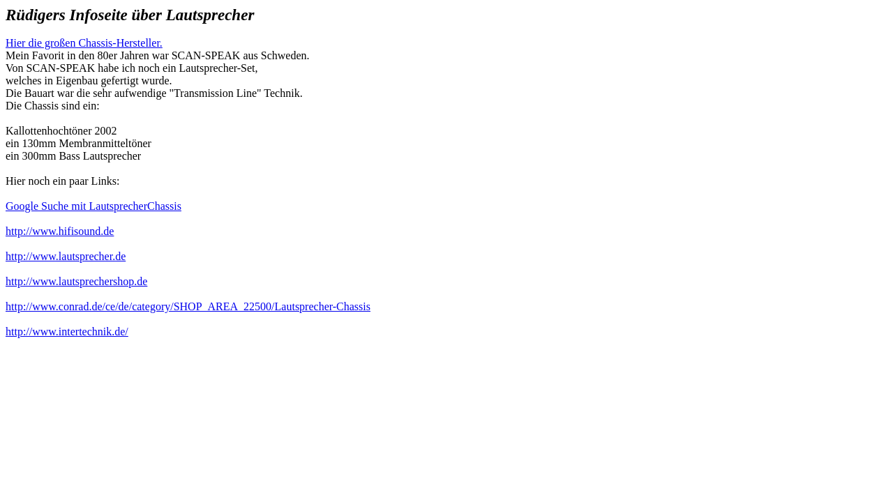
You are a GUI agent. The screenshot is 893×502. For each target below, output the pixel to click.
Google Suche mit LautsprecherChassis (93, 206)
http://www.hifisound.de (60, 231)
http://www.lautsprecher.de (66, 256)
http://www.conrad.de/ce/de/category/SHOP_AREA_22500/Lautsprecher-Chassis (188, 306)
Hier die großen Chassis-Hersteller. (84, 43)
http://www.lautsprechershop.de (76, 281)
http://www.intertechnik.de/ (67, 331)
